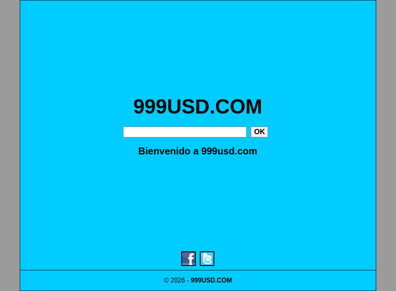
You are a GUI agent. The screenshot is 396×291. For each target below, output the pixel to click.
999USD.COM (197, 106)
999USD (203, 280)
